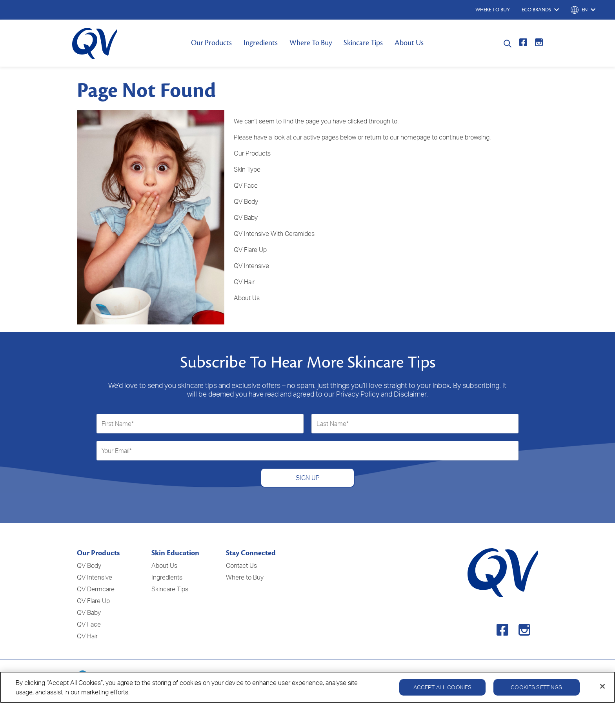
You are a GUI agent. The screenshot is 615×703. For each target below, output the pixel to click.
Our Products (211, 42)
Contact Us (241, 565)
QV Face (246, 185)
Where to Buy (245, 577)
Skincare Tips (363, 42)
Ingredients (261, 42)
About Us (409, 42)
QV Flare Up (250, 250)
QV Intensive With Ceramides (274, 233)
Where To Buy (310, 42)
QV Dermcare (96, 589)
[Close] (602, 689)
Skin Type (247, 169)
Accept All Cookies (442, 690)
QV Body (246, 201)
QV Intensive (251, 266)
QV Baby (246, 217)
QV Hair (244, 282)
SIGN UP (308, 478)
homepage (415, 137)
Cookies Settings (536, 690)
